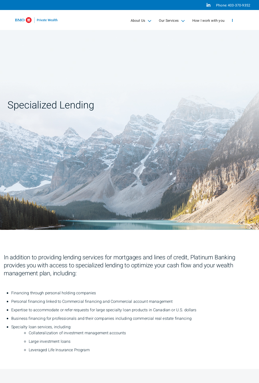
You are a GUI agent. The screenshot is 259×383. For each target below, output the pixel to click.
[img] (129, 115)
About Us (141, 21)
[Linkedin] (208, 5)
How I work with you (208, 20)
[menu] (232, 20)
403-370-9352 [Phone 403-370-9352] (239, 5)
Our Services (172, 21)
